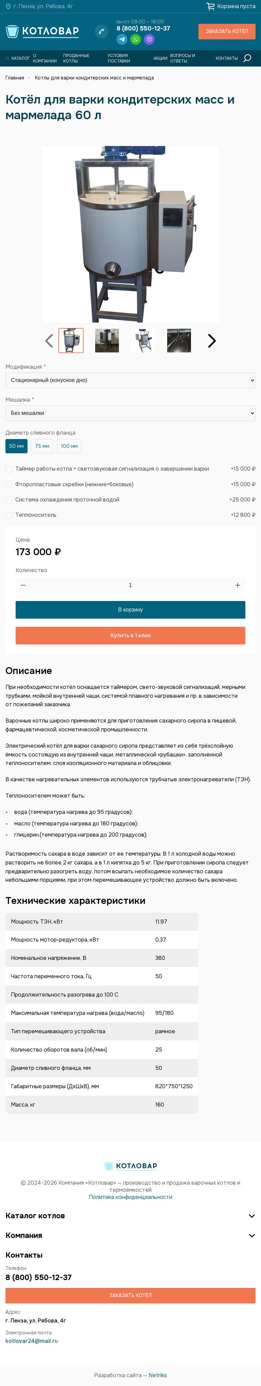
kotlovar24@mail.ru (31, 1341)
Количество (31, 570)
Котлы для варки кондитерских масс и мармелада (94, 78)
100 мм (69, 446)
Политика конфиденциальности (130, 1197)
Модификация (23, 367)
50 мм (16, 446)
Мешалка (17, 400)
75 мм (42, 446)
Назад (49, 340)
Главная (14, 78)
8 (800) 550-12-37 (143, 28)
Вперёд (212, 340)
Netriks (158, 1375)
